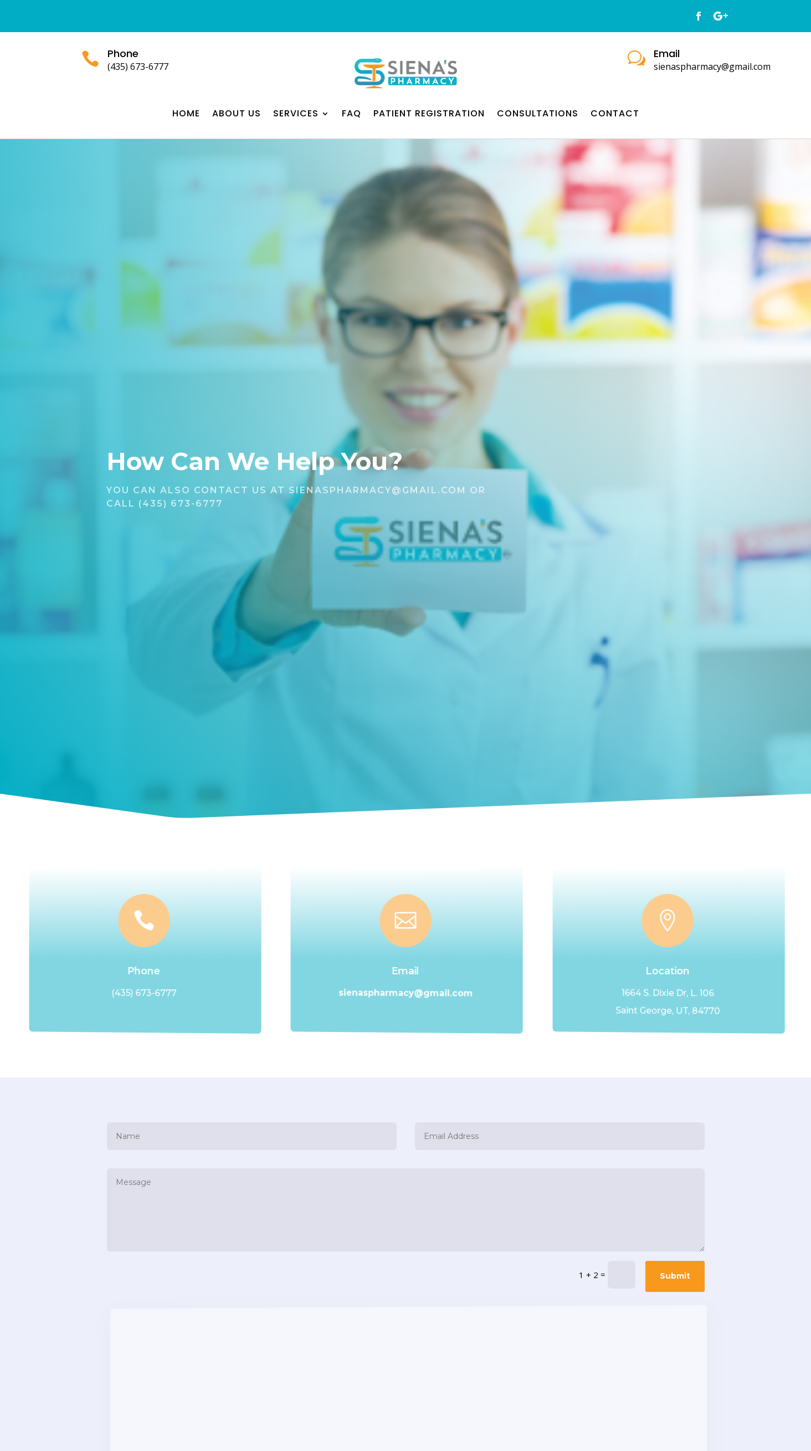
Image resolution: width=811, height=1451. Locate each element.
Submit (675, 1276)
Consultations (537, 115)
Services (296, 115)
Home (186, 115)
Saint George (645, 1010)
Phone (144, 971)
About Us (236, 115)
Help (305, 461)
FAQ (351, 115)
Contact (615, 115)
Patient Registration (429, 115)
